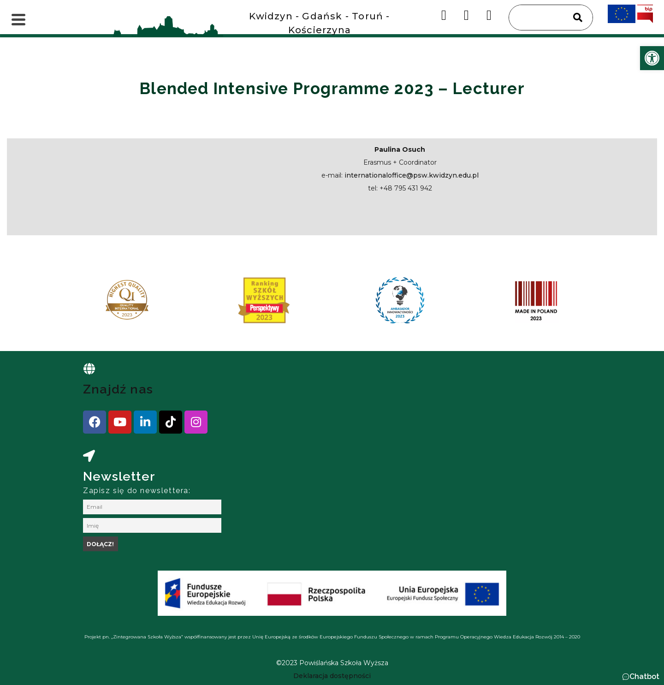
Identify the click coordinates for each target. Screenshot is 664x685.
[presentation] (91, 303)
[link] (652, 58)
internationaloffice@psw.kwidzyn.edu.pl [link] (411, 175)
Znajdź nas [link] (118, 389)
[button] (640, 676)
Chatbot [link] (644, 676)
